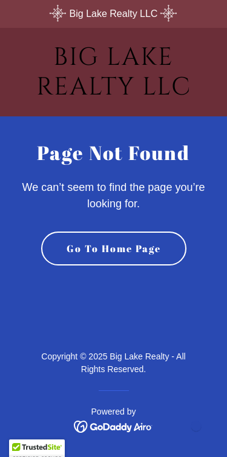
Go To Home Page (114, 248)
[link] (113, 91)
